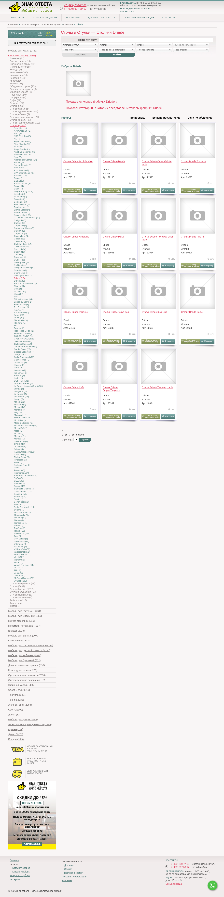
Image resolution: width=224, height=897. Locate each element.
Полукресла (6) (18, 97)
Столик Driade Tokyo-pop (116, 312)
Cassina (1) (19, 238)
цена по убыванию (200, 117)
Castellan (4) (20, 241)
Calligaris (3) (20, 220)
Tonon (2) (18, 525)
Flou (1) (17, 325)
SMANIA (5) (19, 483)
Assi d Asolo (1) (21, 170)
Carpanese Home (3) (24, 228)
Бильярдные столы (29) (22, 64)
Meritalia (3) (19, 410)
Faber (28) (19, 315)
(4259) (23, 719)
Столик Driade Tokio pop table (157, 387)
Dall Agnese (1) (21, 262)
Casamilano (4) (21, 236)
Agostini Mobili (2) (22, 141)
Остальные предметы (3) (23, 89)
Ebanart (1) (19, 286)
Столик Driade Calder (192, 312)
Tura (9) (18, 536)
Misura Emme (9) (22, 417)
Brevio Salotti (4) (22, 210)
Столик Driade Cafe (73, 387)
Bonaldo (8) (19, 199)
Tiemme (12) (20, 517)
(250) (22, 670)
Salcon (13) (19, 486)
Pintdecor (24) (21, 460)
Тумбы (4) (15, 606)
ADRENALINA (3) (22, 136)
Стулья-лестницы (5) (21, 597)
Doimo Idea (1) (21, 273)
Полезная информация (139, 17)
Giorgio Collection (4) (24, 352)
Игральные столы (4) (21, 66)
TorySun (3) (19, 528)
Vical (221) (19, 557)
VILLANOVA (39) (22, 549)
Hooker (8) (19, 365)
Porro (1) (18, 467)
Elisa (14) (18, 294)
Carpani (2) (19, 231)
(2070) (23, 635)
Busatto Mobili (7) (22, 215)
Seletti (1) (18, 499)
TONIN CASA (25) (22, 512)
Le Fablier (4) (20, 394)
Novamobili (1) (21, 441)
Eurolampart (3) (21, 304)
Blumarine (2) (20, 196)
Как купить (73, 17)
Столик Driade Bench (114, 161)
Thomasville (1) (21, 515)
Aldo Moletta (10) (22, 144)
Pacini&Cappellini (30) (24, 452)
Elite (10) (18, 296)
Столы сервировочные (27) (24, 117)
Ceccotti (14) (20, 249)
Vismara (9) (19, 560)
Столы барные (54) (20, 108)
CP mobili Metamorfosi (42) (27, 217)
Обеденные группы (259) (23, 86)
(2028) (16, 630)
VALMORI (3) (20, 546)
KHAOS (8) (19, 375)
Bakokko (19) (20, 175)
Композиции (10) (19, 75)
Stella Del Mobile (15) (24, 507)
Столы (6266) (17, 106)
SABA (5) (18, 478)
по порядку (137, 117)
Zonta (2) (18, 573)
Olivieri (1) (19, 449)
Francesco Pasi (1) (23, 333)
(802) (24, 660)
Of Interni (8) (20, 446)
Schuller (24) (20, 496)
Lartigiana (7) (20, 391)
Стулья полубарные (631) (23, 592)
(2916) (24, 655)
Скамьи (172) (17, 103)
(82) (14, 714)
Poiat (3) (18, 462)
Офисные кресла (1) (21, 92)
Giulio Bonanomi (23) (24, 357)
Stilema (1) (19, 510)
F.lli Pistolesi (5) (21, 312)
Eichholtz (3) (20, 291)
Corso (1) (18, 254)
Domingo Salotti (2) (23, 275)
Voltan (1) (18, 562)
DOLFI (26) (19, 260)
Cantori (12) (19, 223)
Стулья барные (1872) (22, 589)
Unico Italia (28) (21, 541)
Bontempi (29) (21, 202)
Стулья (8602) (17, 586)
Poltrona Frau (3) (22, 465)
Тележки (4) (16, 603)
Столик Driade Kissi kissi (155, 312)
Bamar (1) (19, 178)
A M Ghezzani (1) (22, 131)
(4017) (24, 625)
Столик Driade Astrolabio (76, 236)
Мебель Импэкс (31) (24, 578)
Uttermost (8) (20, 544)
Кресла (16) (16, 80)
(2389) (30, 724)
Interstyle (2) (20, 370)
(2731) (22, 50)
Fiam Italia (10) (21, 320)
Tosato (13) (19, 531)
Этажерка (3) (20, 581)
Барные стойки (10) (20, 61)
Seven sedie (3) (21, 502)
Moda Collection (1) (23, 423)
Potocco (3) (19, 470)
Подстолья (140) (18, 94)
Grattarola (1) (20, 362)
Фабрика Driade (71, 66)
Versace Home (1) (22, 554)
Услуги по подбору (44, 17)
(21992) (15, 709)
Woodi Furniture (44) (24, 565)
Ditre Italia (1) (20, 270)
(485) (21, 685)
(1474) (15, 734)
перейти (85, 439)
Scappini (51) (20, 494)
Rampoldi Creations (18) (25, 475)
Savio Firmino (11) (22, 491)
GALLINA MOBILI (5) (24, 338)
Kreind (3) (18, 378)
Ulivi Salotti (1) (21, 538)
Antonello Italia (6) (22, 154)
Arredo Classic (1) (22, 165)
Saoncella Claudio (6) (24, 488)
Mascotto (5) (20, 404)
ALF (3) (17, 138)
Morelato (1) (20, 436)
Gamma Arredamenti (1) (25, 346)
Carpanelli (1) (20, 225)
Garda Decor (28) (22, 349)
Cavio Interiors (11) (23, 246)
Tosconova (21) (21, 533)
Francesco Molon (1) (24, 331)
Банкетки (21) (17, 58)
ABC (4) (18, 133)
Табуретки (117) (18, 600)
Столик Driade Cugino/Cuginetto (111, 389)
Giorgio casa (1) (21, 354)
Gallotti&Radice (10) (23, 344)
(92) (30, 645)
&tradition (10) (21, 128)
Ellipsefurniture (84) (23, 299)
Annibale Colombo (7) (24, 152)
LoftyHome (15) (21, 396)
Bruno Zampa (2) (22, 212)
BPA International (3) (24, 173)
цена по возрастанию (167, 117)
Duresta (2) (19, 281)
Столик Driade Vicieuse (75, 312)
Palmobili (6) (20, 454)
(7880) (27, 675)
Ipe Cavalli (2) (20, 373)
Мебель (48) (16, 83)
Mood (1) (18, 431)
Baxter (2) (18, 188)
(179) (15, 729)
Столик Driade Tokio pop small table (157, 238)
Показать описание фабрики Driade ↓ (91, 101)
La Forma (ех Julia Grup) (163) (28, 386)
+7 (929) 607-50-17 (75, 8)
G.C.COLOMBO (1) (23, 336)
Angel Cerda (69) (22, 149)
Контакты (168, 17)
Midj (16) (18, 412)
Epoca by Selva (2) (23, 302)
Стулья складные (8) (21, 594)
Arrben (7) (19, 162)
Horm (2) (18, 367)
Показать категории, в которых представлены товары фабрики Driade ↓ (115, 108)
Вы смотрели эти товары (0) (32, 43)
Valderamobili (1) (22, 552)
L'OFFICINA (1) (21, 381)
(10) (26, 680)
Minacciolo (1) (20, 415)
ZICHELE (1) (20, 567)
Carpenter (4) (20, 233)
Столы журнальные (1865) (24, 111)
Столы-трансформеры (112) (25, 122)
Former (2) (19, 328)
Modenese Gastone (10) (25, 425)
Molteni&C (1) (20, 428)
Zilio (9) (17, 570)
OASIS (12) (19, 444)
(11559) (25, 615)
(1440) (16, 739)
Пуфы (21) (15, 100)
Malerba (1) (19, 402)
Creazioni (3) (20, 257)
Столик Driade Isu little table (78, 161)
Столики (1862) (18, 125)
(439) (26, 665)
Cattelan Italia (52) (22, 244)
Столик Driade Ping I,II (192, 236)
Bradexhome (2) (21, 207)
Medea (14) (19, 407)
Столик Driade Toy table (193, 161)
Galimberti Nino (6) (23, 341)
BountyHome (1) (22, 204)
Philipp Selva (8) (22, 457)
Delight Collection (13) (24, 267)
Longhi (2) (19, 399)
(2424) (17, 694)
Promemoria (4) (21, 473)
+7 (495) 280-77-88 (75, 5)
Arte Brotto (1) (21, 167)
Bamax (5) (19, 181)
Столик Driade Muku (113, 236)
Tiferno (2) (19, 520)
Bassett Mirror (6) (22, 183)
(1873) (18, 640)
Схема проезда (174, 884)
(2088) (20, 704)
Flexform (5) (20, 323)
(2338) (16, 699)
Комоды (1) (16, 69)
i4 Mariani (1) (20, 575)
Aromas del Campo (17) (25, 160)
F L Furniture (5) (21, 307)
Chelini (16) (19, 252)
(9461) (24, 611)
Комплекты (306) (19, 72)
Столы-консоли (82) (20, 120)
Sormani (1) (19, 504)
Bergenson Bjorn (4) (23, 191)
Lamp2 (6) (19, 388)
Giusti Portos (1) (21, 360)
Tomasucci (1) (20, 523)
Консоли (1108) (18, 78)
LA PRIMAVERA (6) (23, 383)
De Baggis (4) (20, 265)
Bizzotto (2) (19, 194)
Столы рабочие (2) (20, 114)
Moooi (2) (18, 433)
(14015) (21, 620)
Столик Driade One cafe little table (157, 163)
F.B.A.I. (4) (19, 310)
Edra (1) (18, 288)
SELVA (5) (19, 481)
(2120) (29, 650)
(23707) (22, 55)
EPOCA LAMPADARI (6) (25, 283)
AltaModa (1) (20, 146)
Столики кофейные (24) (22, 583)
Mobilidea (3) (20, 420)
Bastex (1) (19, 186)
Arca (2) (18, 157)
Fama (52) (19, 317)
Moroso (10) (20, 438)
